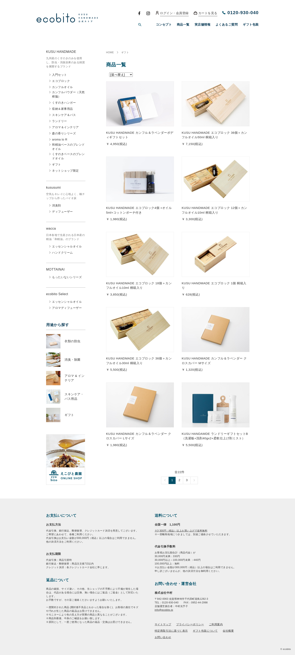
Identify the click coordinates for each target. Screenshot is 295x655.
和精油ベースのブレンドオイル (68, 147)
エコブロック (61, 81)
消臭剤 (56, 205)
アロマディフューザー (67, 307)
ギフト (56, 164)
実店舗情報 (203, 24)
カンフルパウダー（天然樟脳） (68, 94)
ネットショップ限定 (65, 170)
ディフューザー (62, 211)
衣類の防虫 (73, 341)
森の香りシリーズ (64, 133)
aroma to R (59, 139)
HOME (110, 52)
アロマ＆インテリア (65, 127)
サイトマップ (163, 624)
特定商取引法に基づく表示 (171, 630)
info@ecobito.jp (164, 610)
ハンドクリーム (62, 252)
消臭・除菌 (73, 359)
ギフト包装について (205, 630)
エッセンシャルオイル (67, 246)
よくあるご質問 (227, 24)
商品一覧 (183, 24)
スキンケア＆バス (64, 115)
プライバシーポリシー (190, 624)
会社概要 (228, 630)
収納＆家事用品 (62, 108)
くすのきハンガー (64, 102)
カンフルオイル (62, 87)
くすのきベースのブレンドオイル (68, 156)
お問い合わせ (163, 637)
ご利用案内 (216, 624)
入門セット (59, 74)
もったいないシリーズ (67, 277)
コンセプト (164, 24)
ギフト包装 (251, 24)
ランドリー (59, 121)
